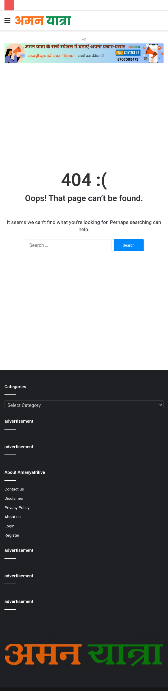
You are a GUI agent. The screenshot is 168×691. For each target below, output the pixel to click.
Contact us (14, 489)
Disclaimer (13, 498)
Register (11, 535)
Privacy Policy (16, 507)
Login (9, 526)
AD (84, 39)
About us (12, 516)
